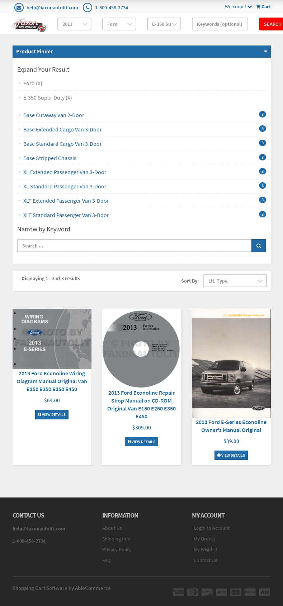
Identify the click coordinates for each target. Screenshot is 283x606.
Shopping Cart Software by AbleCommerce (62, 588)
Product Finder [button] (34, 51)
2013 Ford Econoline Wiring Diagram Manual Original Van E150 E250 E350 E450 (52, 381)
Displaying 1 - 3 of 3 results (51, 278)
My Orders (204, 538)
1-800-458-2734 (111, 7)
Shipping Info (116, 538)
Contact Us (205, 560)
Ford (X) (32, 83)
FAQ (106, 560)
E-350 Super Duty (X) (47, 97)
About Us (112, 528)
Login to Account (212, 528)
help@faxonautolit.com (52, 7)
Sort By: (190, 281)
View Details (52, 414)
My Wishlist (205, 549)
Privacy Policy (117, 549)
